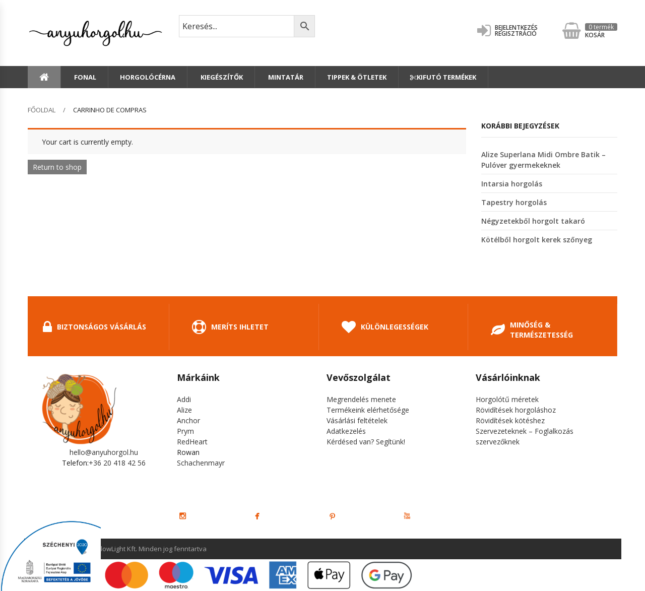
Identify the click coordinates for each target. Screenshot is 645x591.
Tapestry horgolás (514, 202)
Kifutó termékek (443, 77)
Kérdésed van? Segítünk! (366, 441)
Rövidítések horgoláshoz (516, 410)
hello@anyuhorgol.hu (104, 452)
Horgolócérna (147, 77)
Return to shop (57, 167)
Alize (184, 410)
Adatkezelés (346, 431)
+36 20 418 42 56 (117, 463)
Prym (185, 431)
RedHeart (192, 441)
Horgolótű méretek (507, 399)
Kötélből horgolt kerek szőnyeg (536, 239)
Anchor (188, 420)
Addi (184, 399)
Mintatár (285, 77)
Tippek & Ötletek (356, 77)
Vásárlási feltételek (357, 420)
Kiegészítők (221, 77)
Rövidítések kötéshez (510, 420)
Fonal (84, 77)
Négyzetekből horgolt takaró (533, 221)
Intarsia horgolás (511, 183)
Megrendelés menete (361, 399)
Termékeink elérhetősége (368, 410)
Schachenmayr (201, 463)
